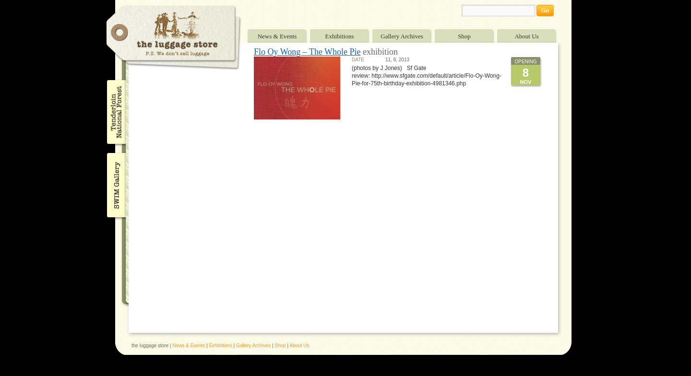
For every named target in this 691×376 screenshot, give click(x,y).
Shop (464, 36)
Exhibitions (339, 36)
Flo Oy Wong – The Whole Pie (307, 52)
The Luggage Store (174, 37)
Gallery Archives (402, 36)
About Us (526, 36)
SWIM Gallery (115, 183)
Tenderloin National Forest (115, 111)
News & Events (277, 36)
